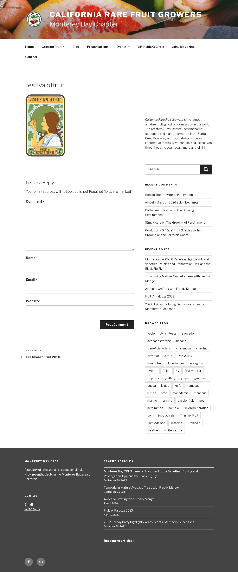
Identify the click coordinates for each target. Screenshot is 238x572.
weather (153, 430)
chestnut (202, 348)
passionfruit (186, 400)
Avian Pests (168, 333)
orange (167, 400)
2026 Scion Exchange (184, 202)
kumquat (193, 385)
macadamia (180, 393)
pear (202, 400)
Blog (75, 46)
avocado (188, 333)
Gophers (153, 378)
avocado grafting (159, 341)
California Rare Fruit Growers (126, 14)
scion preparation (196, 408)
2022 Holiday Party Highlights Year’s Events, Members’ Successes (149, 522)
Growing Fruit (54, 46)
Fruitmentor (193, 370)
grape (185, 378)
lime (164, 393)
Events (123, 46)
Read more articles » (119, 540)
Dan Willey (185, 356)
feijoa (166, 370)
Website (33, 301)
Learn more (182, 147)
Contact (31, 57)
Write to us (32, 509)
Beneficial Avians (159, 348)
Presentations (98, 46)
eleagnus (196, 363)
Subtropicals (166, 415)
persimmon (155, 408)
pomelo (173, 408)
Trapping (176, 423)
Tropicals (194, 423)
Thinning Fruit (189, 415)
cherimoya (183, 348)
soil (149, 415)
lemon (151, 393)
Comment (35, 202)
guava (151, 385)
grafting (170, 378)
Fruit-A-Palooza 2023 (159, 296)
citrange (153, 356)
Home (29, 46)
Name (32, 258)
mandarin (200, 393)
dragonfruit (155, 363)
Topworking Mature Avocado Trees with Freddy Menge (141, 487)
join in (200, 147)
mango (152, 400)
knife (178, 385)
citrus (168, 356)
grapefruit (201, 378)
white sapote (173, 430)
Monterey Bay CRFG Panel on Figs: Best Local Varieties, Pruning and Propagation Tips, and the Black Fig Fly (178, 264)
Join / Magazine (183, 46)
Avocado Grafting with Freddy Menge (170, 288)
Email (32, 280)
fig (177, 370)
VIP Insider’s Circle (150, 46)
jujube (165, 385)
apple (151, 333)
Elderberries (176, 363)
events (152, 370)
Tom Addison (156, 423)
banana (181, 341)
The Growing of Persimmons (174, 194)
